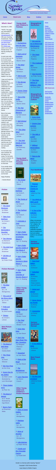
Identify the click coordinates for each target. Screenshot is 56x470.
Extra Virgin (36, 117)
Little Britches (22, 442)
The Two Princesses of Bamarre (20, 110)
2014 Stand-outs (49, 62)
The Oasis (35, 54)
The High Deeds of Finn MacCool (21, 143)
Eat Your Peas (8, 366)
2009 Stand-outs (49, 71)
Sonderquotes (49, 113)
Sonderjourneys (49, 104)
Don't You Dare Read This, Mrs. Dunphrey (21, 340)
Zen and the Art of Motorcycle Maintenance (36, 43)
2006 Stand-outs (49, 77)
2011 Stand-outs (49, 68)
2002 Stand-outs (49, 84)
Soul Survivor (37, 74)
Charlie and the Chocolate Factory (21, 451)
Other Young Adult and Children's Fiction (21, 290)
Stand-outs (17, 17)
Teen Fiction (48, 30)
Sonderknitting (49, 106)
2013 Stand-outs (49, 64)
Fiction (4, 189)
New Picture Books (6, 327)
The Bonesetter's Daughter (5, 230)
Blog (28, 17)
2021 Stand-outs (49, 50)
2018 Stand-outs (49, 55)
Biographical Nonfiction (36, 24)
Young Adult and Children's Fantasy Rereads (22, 161)
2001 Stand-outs (49, 88)
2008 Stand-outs (49, 73)
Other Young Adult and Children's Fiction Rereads (22, 390)
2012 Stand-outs (49, 66)
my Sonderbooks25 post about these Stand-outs (6, 42)
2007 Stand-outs (49, 75)
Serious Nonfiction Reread (35, 324)
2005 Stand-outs (49, 79)
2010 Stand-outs (49, 69)
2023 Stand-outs (49, 46)
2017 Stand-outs (49, 57)
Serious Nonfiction (35, 242)
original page (6, 46)
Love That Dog (23, 377)
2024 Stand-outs (49, 44)
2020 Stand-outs (49, 51)
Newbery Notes (49, 102)
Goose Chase (22, 90)
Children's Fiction (49, 33)
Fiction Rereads (8, 269)
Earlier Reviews (49, 93)
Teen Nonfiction (49, 31)
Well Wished (22, 121)
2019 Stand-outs (49, 53)
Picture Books (48, 39)
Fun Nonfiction (37, 170)
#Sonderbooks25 (5, 35)
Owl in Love (22, 76)
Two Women (7, 238)
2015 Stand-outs (49, 60)
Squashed (21, 353)
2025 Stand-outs (49, 42)
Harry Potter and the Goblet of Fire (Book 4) (22, 248)
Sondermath (48, 111)
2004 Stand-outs (49, 80)
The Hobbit (21, 180)
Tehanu (5, 315)
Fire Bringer (22, 82)
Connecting (36, 311)
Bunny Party (7, 407)
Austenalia (48, 97)
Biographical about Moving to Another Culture (36, 96)
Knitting (38, 17)
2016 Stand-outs (49, 59)
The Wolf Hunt (8, 247)
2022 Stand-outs (49, 48)
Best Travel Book (35, 358)
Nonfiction (47, 28)
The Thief (21, 320)
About (49, 17)
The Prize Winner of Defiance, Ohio (35, 82)
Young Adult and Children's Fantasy (22, 25)
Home (5, 17)
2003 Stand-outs (49, 82)
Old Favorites (48, 91)
